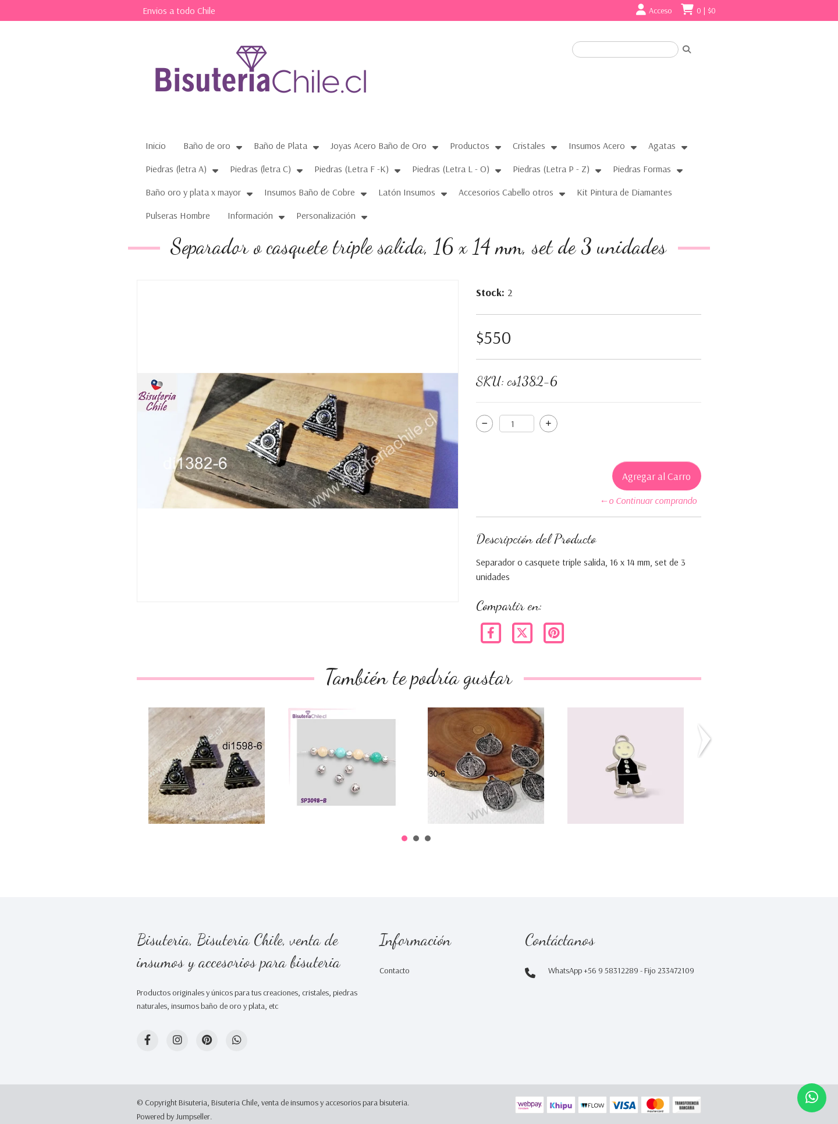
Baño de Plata (280, 145)
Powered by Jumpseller (173, 1116)
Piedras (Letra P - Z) (551, 169)
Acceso (660, 10)
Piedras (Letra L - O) (450, 169)
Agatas (662, 145)
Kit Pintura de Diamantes (624, 192)
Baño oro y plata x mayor (193, 192)
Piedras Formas (642, 169)
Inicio (155, 145)
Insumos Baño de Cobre (309, 192)
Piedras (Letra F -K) (351, 169)
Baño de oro (206, 145)
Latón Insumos (406, 192)
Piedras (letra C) (260, 169)
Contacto (394, 970)
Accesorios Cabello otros (506, 192)
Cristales (529, 145)
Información (250, 215)
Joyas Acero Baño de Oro (379, 145)
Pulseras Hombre (177, 215)
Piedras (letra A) (176, 169)
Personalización (326, 215)
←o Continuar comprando (648, 500)
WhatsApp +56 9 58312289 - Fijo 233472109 (621, 970)
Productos (469, 145)
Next (706, 740)
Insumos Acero (597, 145)
